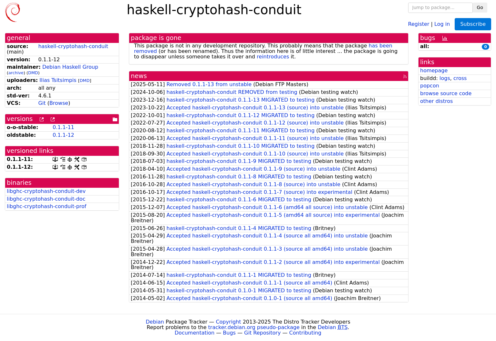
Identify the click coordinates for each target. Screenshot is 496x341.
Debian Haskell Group (70, 67)
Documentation (194, 333)
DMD (33, 72)
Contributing (305, 333)
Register (418, 24)
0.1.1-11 (63, 127)
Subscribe (473, 24)
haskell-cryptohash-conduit (73, 46)
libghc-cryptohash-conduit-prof (47, 206)
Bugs (229, 333)
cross (460, 78)
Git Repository (262, 333)
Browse (58, 103)
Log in (442, 24)
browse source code (445, 93)
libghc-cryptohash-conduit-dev (46, 191)
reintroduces (273, 57)
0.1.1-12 (63, 135)
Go (480, 7)
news (139, 76)
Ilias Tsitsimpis (57, 80)
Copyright (228, 322)
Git (42, 103)
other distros (436, 101)
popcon (429, 86)
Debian (155, 322)
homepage (434, 70)
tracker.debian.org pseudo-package (254, 327)
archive (16, 72)
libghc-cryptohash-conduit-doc (46, 199)
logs (444, 78)
